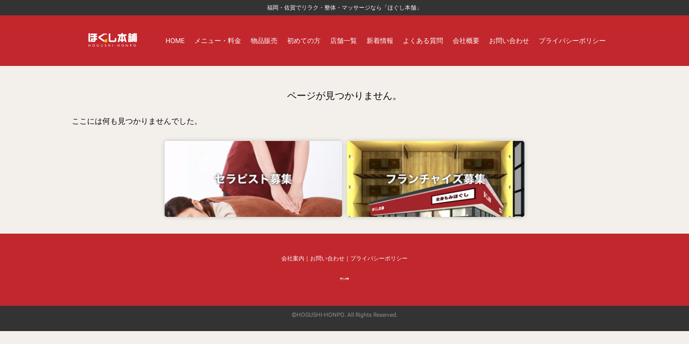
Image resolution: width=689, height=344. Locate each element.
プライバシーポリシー (572, 40)
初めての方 (304, 40)
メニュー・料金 (217, 40)
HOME (175, 40)
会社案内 (292, 258)
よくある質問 (423, 40)
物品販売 (264, 40)
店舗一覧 (343, 40)
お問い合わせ (509, 40)
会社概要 (466, 40)
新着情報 (380, 40)
